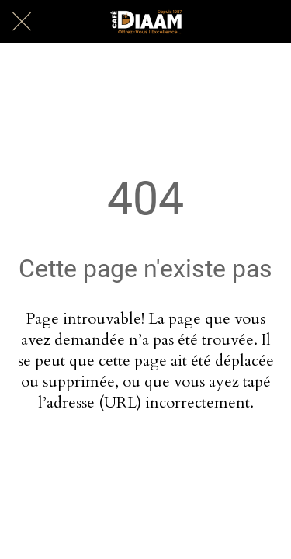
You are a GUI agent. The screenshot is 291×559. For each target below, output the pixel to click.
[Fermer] (21, 21)
